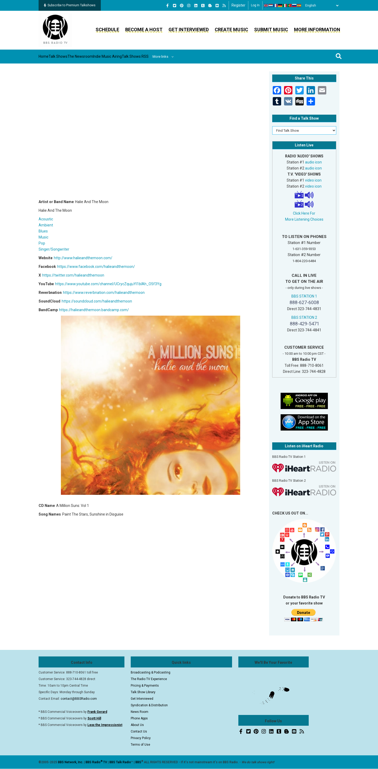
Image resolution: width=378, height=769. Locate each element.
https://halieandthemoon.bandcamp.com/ (94, 310)
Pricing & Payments (145, 685)
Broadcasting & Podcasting (150, 672)
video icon (313, 180)
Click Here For (304, 213)
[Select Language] (320, 5)
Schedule (107, 29)
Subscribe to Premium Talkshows (70, 5)
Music (43, 237)
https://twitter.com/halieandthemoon (73, 275)
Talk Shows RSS (177, 57)
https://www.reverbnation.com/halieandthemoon (104, 292)
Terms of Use (140, 744)
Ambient (46, 225)
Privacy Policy (141, 738)
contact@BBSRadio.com (79, 699)
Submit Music (271, 29)
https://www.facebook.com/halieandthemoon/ (96, 266)
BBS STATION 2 (304, 317)
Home (48, 57)
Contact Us (139, 731)
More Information (317, 29)
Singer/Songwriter (54, 249)
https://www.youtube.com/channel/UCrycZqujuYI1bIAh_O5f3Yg (108, 284)
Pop (42, 243)
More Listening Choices (304, 219)
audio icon (313, 162)
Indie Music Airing (139, 57)
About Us (137, 725)
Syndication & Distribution (149, 705)
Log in (255, 5)
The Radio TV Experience (149, 679)
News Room (139, 712)
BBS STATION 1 (304, 296)
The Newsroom (102, 57)
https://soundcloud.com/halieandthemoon (97, 301)
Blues (43, 231)
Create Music (231, 29)
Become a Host (143, 29)
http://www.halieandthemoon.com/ (83, 258)
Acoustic (46, 219)
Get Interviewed (189, 29)
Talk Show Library (143, 692)
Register (238, 5)
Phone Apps (139, 718)
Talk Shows (71, 57)
